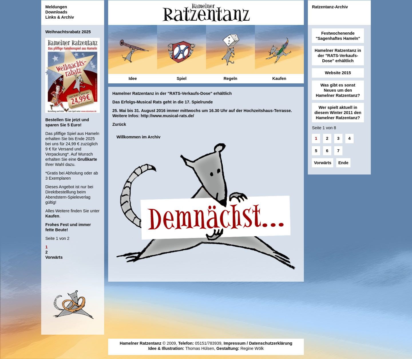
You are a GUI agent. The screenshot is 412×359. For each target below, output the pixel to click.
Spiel (181, 78)
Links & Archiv (59, 17)
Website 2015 (338, 72)
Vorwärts (54, 257)
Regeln (230, 78)
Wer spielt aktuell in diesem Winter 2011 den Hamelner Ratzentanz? (337, 112)
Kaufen (52, 216)
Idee (132, 78)
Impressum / (236, 343)
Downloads (56, 12)
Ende (343, 162)
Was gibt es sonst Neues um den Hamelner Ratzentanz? (338, 90)
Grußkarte (87, 159)
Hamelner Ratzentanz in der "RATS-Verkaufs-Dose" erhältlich (338, 55)
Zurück (119, 124)
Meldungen (56, 7)
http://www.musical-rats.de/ (167, 115)
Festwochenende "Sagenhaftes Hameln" (338, 36)
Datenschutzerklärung (270, 343)
